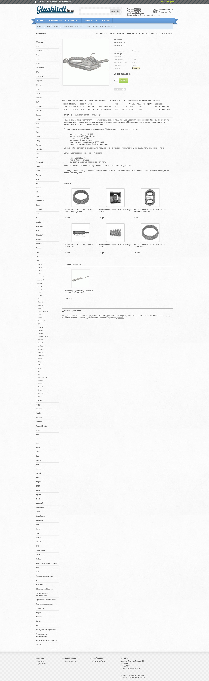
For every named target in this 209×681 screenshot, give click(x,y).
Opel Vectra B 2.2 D (120, 45)
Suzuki (38, 473)
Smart (38, 456)
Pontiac (38, 413)
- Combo (39, 299)
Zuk (37, 533)
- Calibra (40, 295)
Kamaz (38, 188)
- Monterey (40, 352)
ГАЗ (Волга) (40, 550)
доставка (120, 318)
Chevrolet (39, 76)
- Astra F (39, 283)
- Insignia (40, 327)
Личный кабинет (51, 2)
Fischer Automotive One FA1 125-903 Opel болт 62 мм (81, 246)
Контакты (106, 20)
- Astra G (40, 286)
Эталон (39, 645)
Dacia (38, 93)
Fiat (37, 124)
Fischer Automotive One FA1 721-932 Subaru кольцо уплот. (79, 211)
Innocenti (39, 162)
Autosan (39, 51)
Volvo (38, 512)
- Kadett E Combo (42, 336)
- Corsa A (40, 302)
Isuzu (38, 166)
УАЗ (37, 625)
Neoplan (39, 244)
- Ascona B (40, 277)
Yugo (38, 525)
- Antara (39, 270)
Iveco (38, 171)
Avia (37, 55)
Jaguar (38, 175)
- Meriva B (40, 349)
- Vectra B (40, 384)
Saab (38, 435)
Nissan (38, 248)
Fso (37, 132)
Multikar (39, 239)
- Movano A (40, 355)
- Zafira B (40, 396)
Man (37, 218)
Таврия (38, 613)
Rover (38, 430)
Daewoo (39, 98)
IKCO (38, 158)
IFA (37, 154)
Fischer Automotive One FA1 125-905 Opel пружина (115, 246)
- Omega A (40, 358)
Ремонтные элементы (44, 604)
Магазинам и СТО (72, 20)
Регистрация (170, 2)
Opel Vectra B (118, 39)
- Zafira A (40, 393)
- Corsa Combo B (42, 311)
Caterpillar (40, 68)
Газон (38, 555)
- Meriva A (40, 346)
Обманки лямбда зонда (44, 589)
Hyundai (39, 149)
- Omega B (40, 362)
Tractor (38, 499)
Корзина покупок (65, 2)
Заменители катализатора (46, 563)
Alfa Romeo (40, 42)
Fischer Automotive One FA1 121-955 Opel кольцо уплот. (150, 246)
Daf (37, 102)
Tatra (38, 490)
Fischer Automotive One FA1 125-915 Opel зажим (115, 211)
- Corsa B (40, 305)
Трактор (39, 617)
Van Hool (39, 503)
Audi (37, 46)
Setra (38, 447)
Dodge (38, 119)
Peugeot (39, 400)
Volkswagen (40, 507)
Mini (37, 231)
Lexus (38, 205)
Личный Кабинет (99, 661)
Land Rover (40, 201)
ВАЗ (37, 546)
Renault (39, 422)
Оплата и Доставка (91, 20)
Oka (37, 256)
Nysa (38, 252)
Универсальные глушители (46, 630)
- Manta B (40, 343)
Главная (41, 2)
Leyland (39, 209)
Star (37, 465)
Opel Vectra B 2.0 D (120, 42)
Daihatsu (39, 106)
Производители (55, 20)
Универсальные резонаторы (46, 640)
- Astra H (40, 289)
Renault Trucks (41, 426)
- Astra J (39, 292)
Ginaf (38, 141)
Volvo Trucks (40, 516)
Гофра (38, 559)
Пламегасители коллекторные (42, 594)
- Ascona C (40, 280)
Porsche (39, 417)
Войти (162, 2)
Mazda (38, 222)
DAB (38, 89)
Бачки (38, 537)
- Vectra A (40, 380)
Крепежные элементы (44, 576)
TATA (38, 486)
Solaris (38, 460)
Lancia (38, 196)
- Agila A (39, 264)
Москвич (39, 585)
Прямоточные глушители (46, 600)
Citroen (38, 85)
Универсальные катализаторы (42, 635)
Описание (68, 115)
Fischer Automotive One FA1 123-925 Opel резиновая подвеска (150, 211)
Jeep (37, 179)
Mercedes (39, 226)
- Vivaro (39, 390)
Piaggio (38, 405)
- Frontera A (41, 317)
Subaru (38, 469)
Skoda (38, 452)
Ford (38, 128)
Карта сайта (41, 664)
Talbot (38, 477)
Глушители (40, 20)
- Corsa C (40, 308)
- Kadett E (40, 333)
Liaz (37, 214)
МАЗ (38, 580)
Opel (37, 261)
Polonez (39, 409)
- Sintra (39, 371)
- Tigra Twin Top (42, 377)
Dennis (38, 115)
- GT (38, 324)
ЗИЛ (37, 567)
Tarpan (38, 482)
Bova (38, 63)
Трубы (38, 621)
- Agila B (39, 267)
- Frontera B (41, 321)
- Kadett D (40, 330)
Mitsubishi (40, 235)
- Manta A (40, 339)
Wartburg (39, 520)
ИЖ (37, 572)
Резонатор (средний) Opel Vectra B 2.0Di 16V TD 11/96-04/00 (79, 292)
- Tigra (39, 374)
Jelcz (38, 184)
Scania (38, 439)
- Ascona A (40, 273)
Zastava (39, 529)
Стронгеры (40, 608)
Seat (37, 443)
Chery (38, 72)
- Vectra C (40, 387)
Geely (38, 136)
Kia (37, 192)
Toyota (38, 495)
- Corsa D (40, 314)
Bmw (38, 59)
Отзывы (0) (96, 115)
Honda (38, 145)
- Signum (39, 368)
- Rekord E (40, 365)
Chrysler (39, 81)
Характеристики (82, 115)
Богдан (38, 542)
